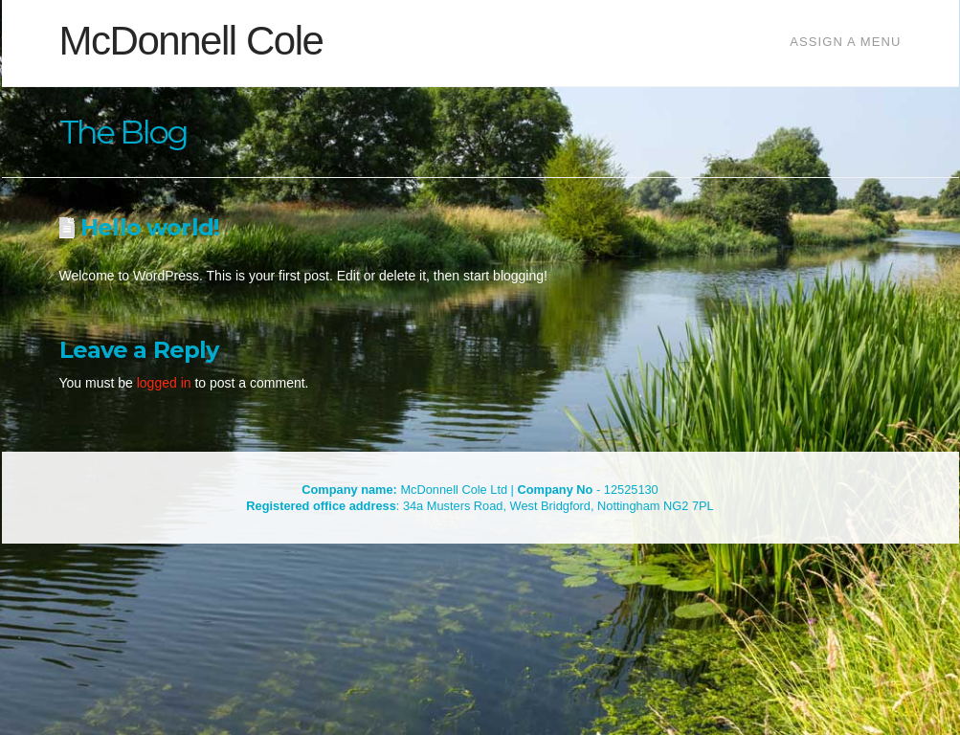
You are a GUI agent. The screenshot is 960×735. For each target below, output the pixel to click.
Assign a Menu (845, 41)
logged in (164, 382)
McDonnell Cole (191, 41)
